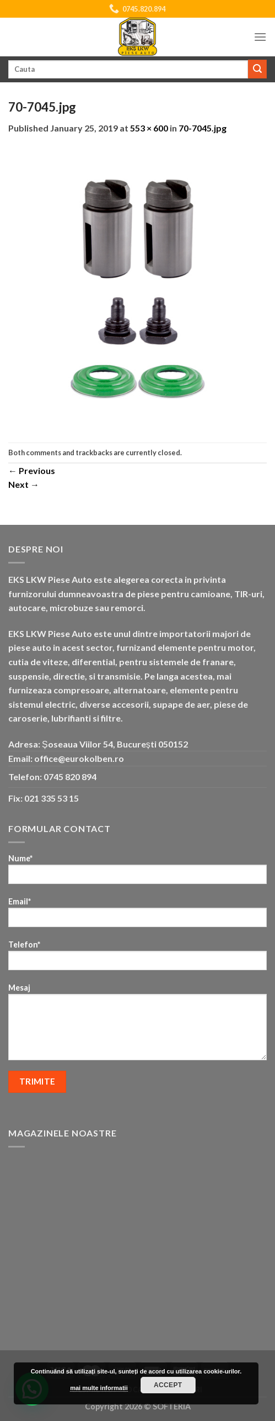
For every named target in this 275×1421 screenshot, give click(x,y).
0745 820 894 (70, 776)
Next (23, 484)
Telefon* (137, 959)
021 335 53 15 (51, 798)
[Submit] (257, 69)
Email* (137, 916)
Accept (168, 1385)
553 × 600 (149, 128)
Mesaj (137, 1025)
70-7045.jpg (203, 128)
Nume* (137, 873)
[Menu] (260, 36)
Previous (31, 470)
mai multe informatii (99, 1388)
